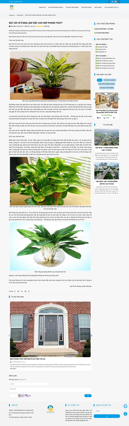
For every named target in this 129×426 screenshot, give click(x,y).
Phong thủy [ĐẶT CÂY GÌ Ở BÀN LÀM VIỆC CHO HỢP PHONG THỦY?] (20, 15)
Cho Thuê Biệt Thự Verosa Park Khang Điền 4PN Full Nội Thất (107, 111)
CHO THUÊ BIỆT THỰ (111, 7)
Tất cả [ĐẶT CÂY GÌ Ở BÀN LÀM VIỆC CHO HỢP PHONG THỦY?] (99, 80)
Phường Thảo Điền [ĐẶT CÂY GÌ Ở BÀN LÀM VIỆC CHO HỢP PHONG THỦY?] (102, 47)
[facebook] (109, 1)
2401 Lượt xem (30, 26)
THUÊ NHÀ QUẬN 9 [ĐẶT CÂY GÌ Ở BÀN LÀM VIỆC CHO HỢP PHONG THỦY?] (110, 80)
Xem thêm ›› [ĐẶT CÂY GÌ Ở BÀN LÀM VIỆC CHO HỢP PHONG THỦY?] (13, 368)
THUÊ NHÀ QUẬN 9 (86, 7)
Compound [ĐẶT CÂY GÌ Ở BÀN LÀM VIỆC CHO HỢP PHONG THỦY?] (105, 60)
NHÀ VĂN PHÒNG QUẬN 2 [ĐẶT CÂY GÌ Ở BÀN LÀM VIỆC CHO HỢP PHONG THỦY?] (107, 84)
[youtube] (116, 1)
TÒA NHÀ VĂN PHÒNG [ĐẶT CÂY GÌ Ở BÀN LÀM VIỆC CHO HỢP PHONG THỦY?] (107, 88)
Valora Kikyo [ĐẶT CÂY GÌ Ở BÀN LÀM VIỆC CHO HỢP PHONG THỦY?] (111, 63)
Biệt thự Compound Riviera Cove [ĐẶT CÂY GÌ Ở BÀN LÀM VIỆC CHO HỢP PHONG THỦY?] (106, 58)
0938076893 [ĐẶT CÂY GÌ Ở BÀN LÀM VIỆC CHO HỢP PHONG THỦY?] (18, 1)
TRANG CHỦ (42, 7)
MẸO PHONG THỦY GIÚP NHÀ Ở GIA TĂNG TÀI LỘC (27, 359)
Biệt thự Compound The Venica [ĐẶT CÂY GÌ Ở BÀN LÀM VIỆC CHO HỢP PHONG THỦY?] (105, 68)
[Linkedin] (21, 291)
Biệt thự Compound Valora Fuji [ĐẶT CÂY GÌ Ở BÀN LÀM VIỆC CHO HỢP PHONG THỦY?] (105, 65)
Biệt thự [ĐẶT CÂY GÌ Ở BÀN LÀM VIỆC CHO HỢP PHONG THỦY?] (99, 60)
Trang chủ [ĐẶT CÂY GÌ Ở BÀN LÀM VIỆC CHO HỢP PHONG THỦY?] (12, 15)
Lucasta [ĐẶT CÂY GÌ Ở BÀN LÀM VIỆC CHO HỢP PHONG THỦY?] (110, 60)
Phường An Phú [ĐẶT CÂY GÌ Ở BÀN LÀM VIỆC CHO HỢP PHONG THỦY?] (101, 49)
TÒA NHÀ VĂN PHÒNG (72, 7)
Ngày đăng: (13, 26)
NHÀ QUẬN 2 (98, 7)
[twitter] (113, 1)
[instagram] (119, 1)
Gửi (88, 395)
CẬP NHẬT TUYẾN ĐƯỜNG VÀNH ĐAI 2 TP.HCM (106, 149)
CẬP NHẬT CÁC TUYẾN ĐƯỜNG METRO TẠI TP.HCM (107, 183)
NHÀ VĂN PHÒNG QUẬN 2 (55, 7)
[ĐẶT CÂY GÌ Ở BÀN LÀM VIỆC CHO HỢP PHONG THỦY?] (11, 7)
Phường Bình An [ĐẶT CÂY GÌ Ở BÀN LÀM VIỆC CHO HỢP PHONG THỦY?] (101, 52)
